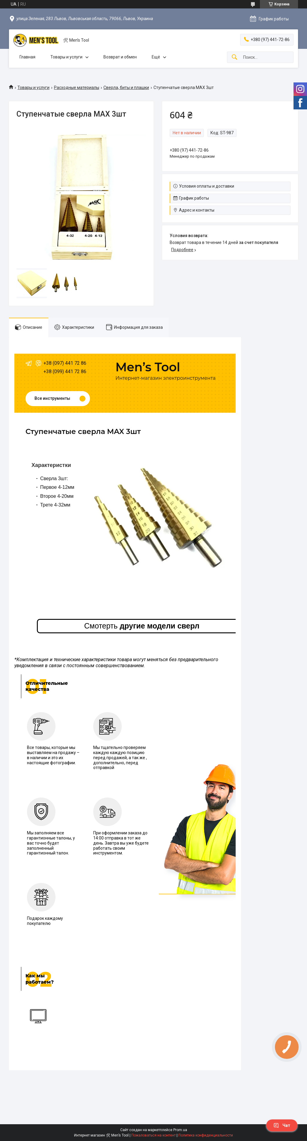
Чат (281, 1125)
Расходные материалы (76, 87)
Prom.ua (180, 1130)
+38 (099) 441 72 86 (64, 371)
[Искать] (234, 57)
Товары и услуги (66, 57)
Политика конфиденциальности (205, 1135)
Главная (27, 57)
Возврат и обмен (120, 57)
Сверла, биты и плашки (126, 87)
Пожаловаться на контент (153, 1135)
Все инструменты (52, 398)
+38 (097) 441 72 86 (64, 363)
